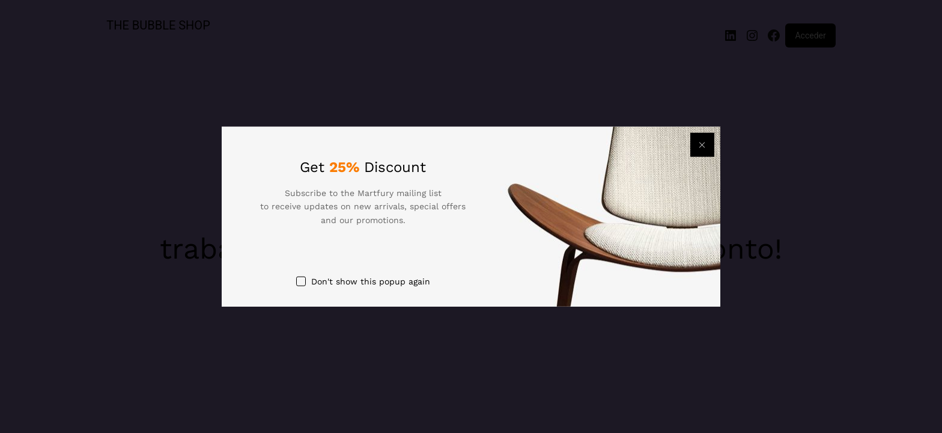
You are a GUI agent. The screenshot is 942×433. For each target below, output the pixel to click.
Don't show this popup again (370, 281)
